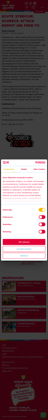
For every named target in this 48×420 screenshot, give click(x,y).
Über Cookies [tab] (39, 169)
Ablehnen (24, 256)
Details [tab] (24, 169)
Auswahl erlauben (23, 249)
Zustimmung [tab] (8, 169)
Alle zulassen (24, 242)
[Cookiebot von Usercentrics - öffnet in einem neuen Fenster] (35, 162)
